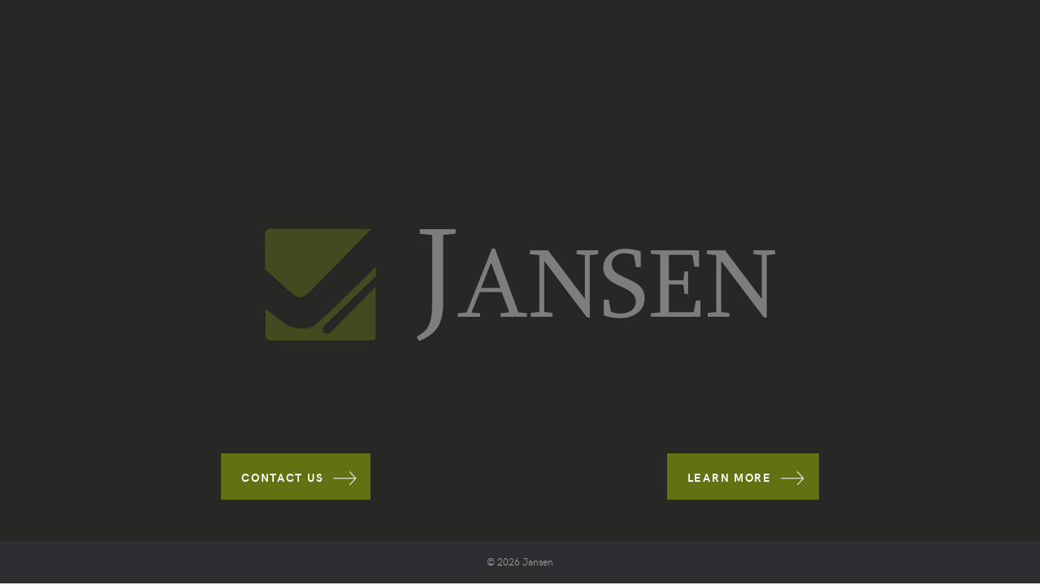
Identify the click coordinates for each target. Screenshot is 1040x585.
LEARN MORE (729, 477)
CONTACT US (282, 477)
